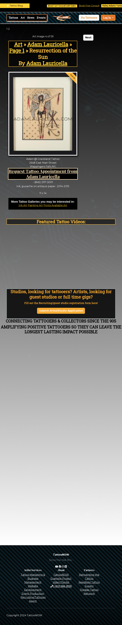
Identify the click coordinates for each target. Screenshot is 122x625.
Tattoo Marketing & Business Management (33, 578)
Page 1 (16, 50)
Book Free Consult (91, 5)
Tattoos (13, 17)
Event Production (33, 593)
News (30, 17)
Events (41, 17)
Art (22, 17)
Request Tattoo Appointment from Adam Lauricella (43, 173)
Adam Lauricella (47, 44)
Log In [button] (107, 17)
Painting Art (35, 205)
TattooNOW (61, 574)
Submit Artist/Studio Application (61, 310)
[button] (89, 18)
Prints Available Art (55, 205)
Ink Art (23, 205)
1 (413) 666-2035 (61, 586)
